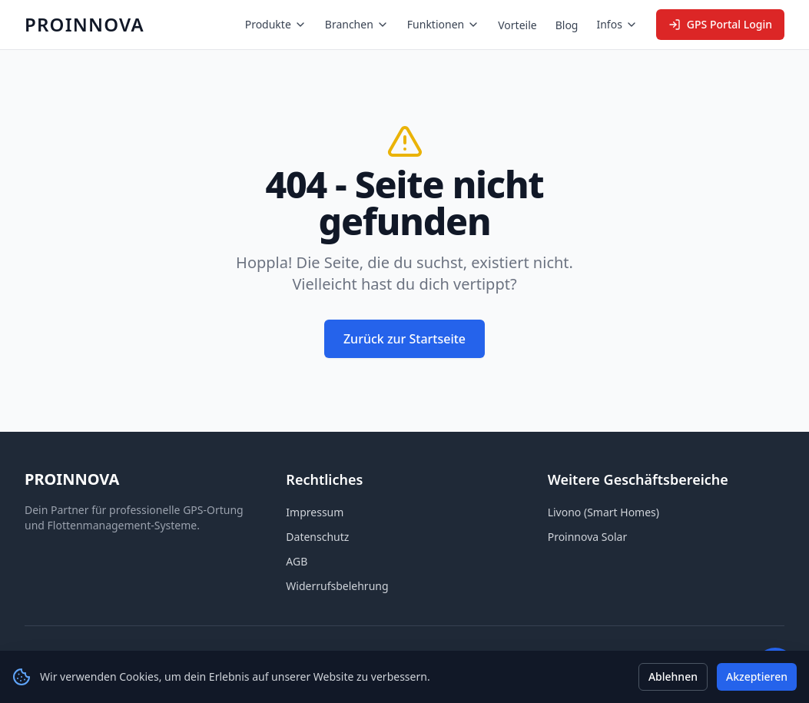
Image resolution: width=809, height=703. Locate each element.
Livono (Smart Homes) (603, 512)
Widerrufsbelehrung (337, 586)
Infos (616, 24)
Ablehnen (673, 676)
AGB (296, 561)
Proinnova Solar (588, 536)
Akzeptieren (756, 676)
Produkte (276, 24)
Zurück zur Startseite (404, 338)
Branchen (357, 24)
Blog (567, 25)
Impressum (314, 512)
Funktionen (443, 24)
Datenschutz (317, 536)
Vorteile (517, 25)
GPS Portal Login (720, 24)
